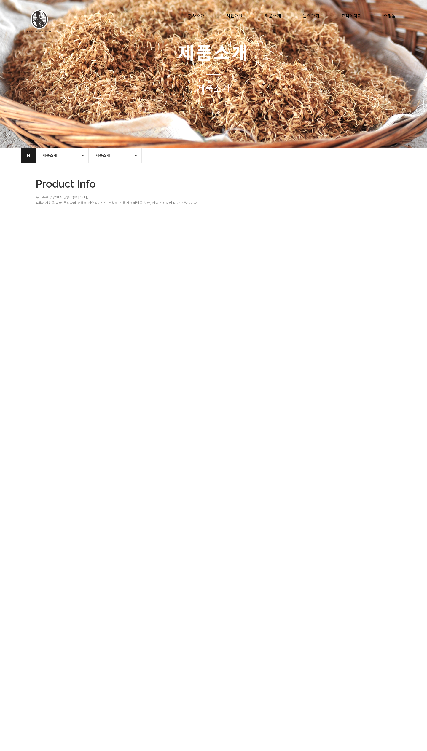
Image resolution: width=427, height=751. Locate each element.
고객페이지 (351, 16)
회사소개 (196, 16)
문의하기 (311, 16)
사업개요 (234, 16)
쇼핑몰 (389, 16)
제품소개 (273, 16)
